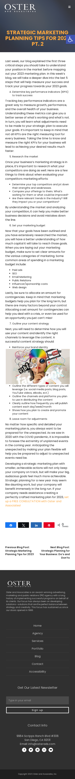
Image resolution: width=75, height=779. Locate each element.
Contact (37, 664)
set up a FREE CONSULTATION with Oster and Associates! (37, 501)
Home (37, 626)
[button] (70, 39)
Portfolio (37, 649)
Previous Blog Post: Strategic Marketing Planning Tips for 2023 (19, 551)
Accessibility (37, 672)
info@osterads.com (41, 744)
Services (37, 641)
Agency (37, 633)
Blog (38, 656)
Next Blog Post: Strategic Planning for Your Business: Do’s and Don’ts (55, 552)
